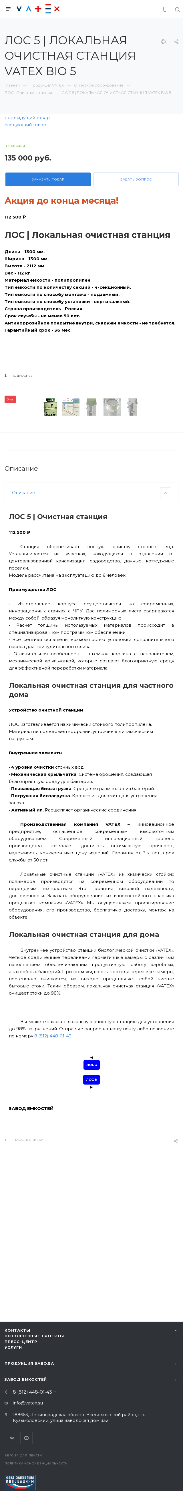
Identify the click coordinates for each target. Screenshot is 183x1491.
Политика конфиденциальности (36, 1463)
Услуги (13, 1347)
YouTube (26, 1438)
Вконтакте (12, 1438)
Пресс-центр (21, 1341)
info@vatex (25, 1403)
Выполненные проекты (34, 1336)
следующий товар (25, 124)
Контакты (17, 1330)
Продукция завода (29, 1363)
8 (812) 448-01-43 (52, 1164)
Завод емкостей (26, 1379)
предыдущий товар (27, 117)
